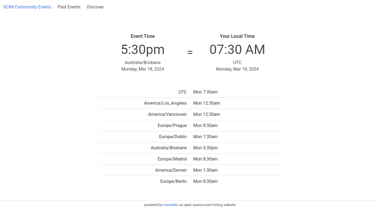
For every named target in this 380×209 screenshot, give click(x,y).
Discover (95, 7)
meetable (170, 205)
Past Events (69, 7)
